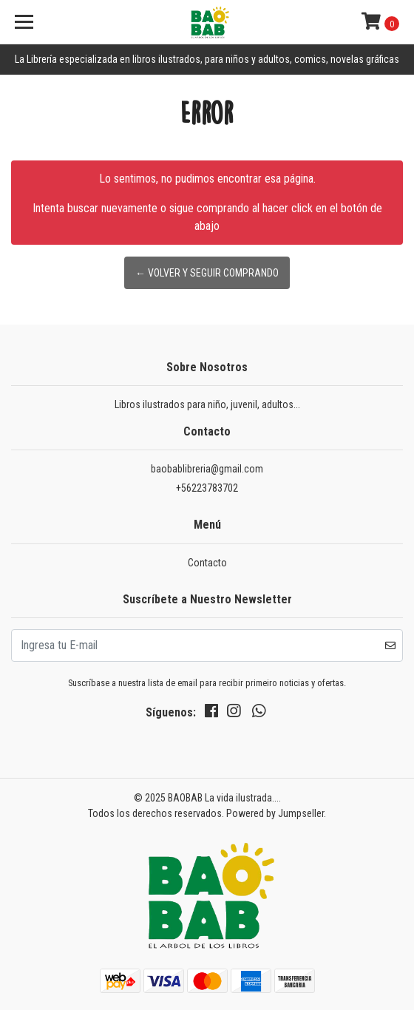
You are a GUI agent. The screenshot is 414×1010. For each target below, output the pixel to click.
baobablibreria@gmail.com (207, 469)
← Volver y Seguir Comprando (207, 273)
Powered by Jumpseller (275, 813)
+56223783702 (207, 488)
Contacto (207, 563)
